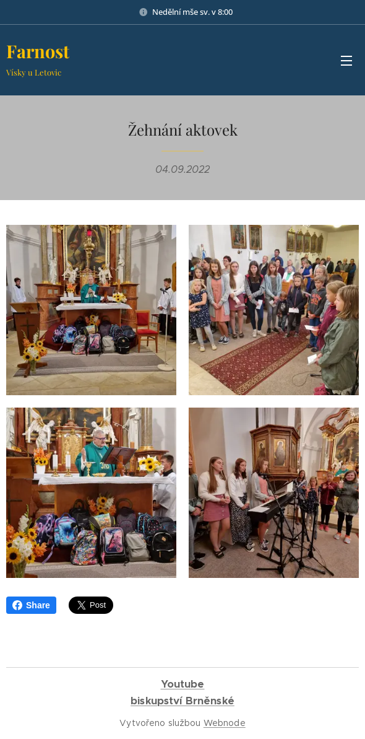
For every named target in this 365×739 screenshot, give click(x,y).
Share (31, 605)
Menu (346, 60)
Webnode (225, 722)
